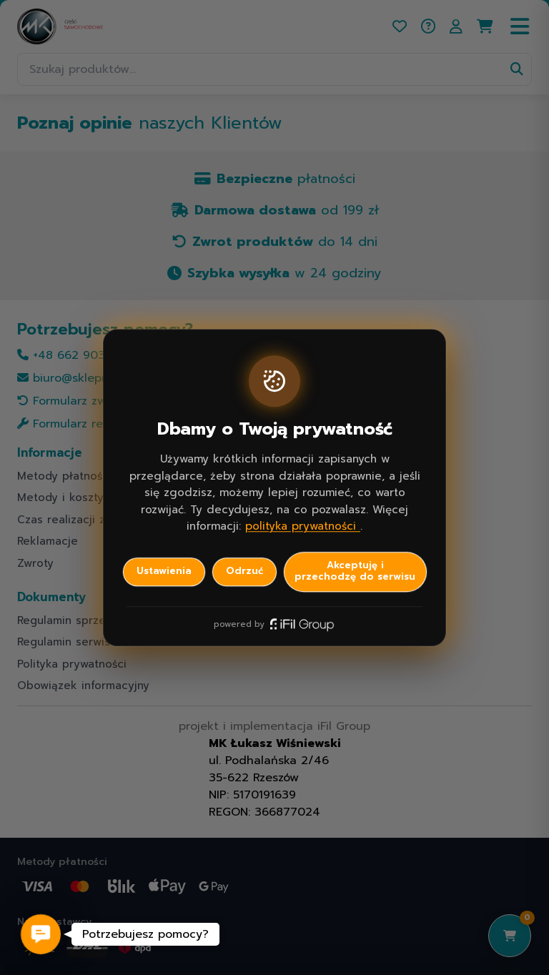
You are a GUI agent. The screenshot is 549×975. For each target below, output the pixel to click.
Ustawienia (164, 571)
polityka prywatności (302, 526)
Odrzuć (244, 571)
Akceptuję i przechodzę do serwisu (355, 571)
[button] (41, 934)
